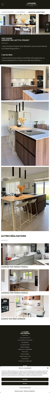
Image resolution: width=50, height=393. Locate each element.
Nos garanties (25, 342)
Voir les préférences (25, 387)
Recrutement (25, 358)
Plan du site (25, 351)
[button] (48, 368)
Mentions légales (25, 347)
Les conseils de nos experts (25, 340)
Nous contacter (25, 354)
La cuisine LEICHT (25, 344)
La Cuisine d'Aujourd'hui (7, 12)
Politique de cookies (19, 391)
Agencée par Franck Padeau (14, 267)
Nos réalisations (21, 12)
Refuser (25, 383)
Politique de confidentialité (29, 391)
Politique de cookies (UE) (25, 361)
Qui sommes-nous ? (25, 337)
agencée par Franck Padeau (14, 293)
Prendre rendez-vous (25, 356)
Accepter (25, 379)
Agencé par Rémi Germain (13, 319)
